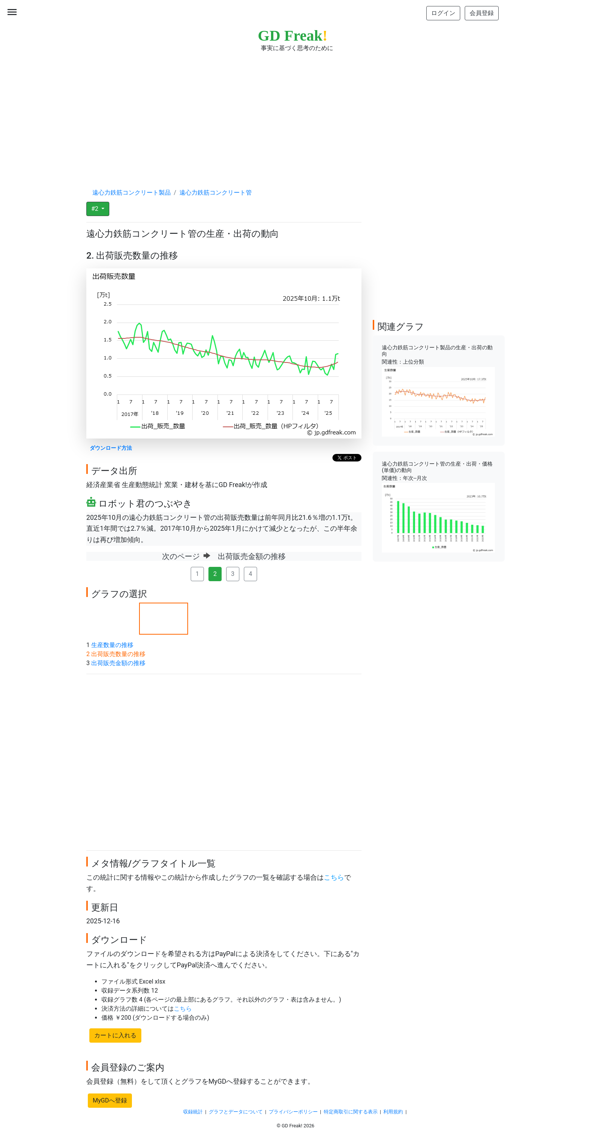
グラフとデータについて (236, 1112)
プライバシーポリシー (293, 1112)
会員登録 (482, 13)
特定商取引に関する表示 (351, 1112)
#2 (95, 208)
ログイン (443, 13)
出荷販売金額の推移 (118, 663)
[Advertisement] (295, 113)
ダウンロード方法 (111, 448)
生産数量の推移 (112, 645)
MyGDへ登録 (110, 1100)
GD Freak (293, 35)
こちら (334, 877)
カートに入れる (115, 1035)
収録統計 (193, 1112)
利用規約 (393, 1112)
